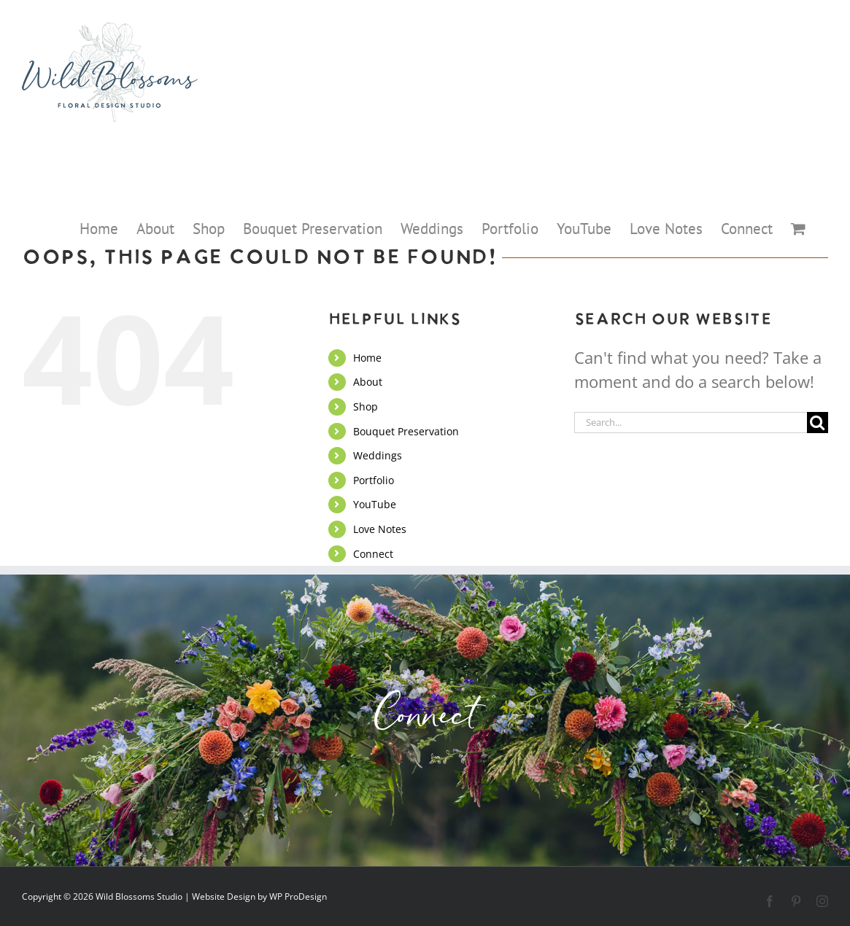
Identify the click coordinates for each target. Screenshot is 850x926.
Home (367, 358)
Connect (373, 554)
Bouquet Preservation (406, 431)
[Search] (817, 422)
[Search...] (690, 422)
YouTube (374, 504)
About (367, 382)
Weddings (377, 455)
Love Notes (379, 529)
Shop (365, 406)
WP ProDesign (298, 896)
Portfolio (373, 480)
